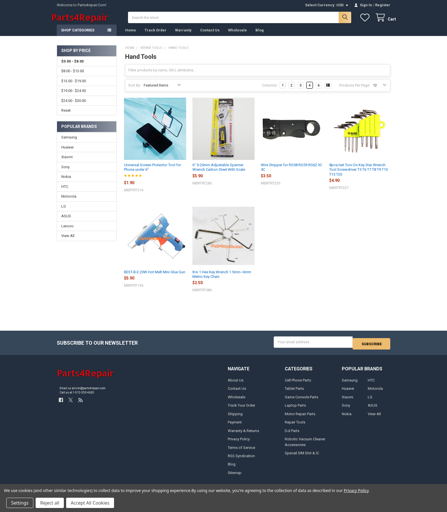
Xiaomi (67, 162)
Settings (20, 503)
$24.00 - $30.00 (73, 106)
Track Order (155, 36)
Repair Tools (295, 426)
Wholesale (237, 36)
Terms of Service (241, 451)
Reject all (49, 503)
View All (67, 241)
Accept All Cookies (90, 503)
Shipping (235, 418)
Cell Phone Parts (298, 384)
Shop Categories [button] (77, 36)
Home (130, 36)
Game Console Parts (301, 401)
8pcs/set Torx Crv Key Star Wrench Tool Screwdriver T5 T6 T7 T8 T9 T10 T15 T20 (358, 175)
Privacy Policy (239, 443)
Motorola (68, 202)
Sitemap (234, 477)
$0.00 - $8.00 (72, 67)
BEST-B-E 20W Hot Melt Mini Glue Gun (154, 278)
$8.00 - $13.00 (72, 77)
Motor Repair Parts (300, 418)
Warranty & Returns (243, 435)
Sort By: (134, 91)
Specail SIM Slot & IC (302, 457)
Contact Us (210, 36)
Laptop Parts (295, 409)
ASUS (66, 222)
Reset (66, 116)
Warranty (183, 36)
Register (382, 5)
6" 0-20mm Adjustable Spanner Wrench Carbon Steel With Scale (218, 172)
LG (63, 212)
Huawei (67, 153)
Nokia (66, 182)
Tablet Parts (294, 392)
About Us (235, 384)
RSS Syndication (241, 460)
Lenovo (67, 232)
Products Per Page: (354, 91)
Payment (235, 426)
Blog (259, 36)
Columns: (269, 91)
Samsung (69, 143)
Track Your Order (241, 409)
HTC (64, 192)
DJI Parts (292, 435)
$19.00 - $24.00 (73, 96)
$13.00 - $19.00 (73, 87)
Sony (65, 172)
